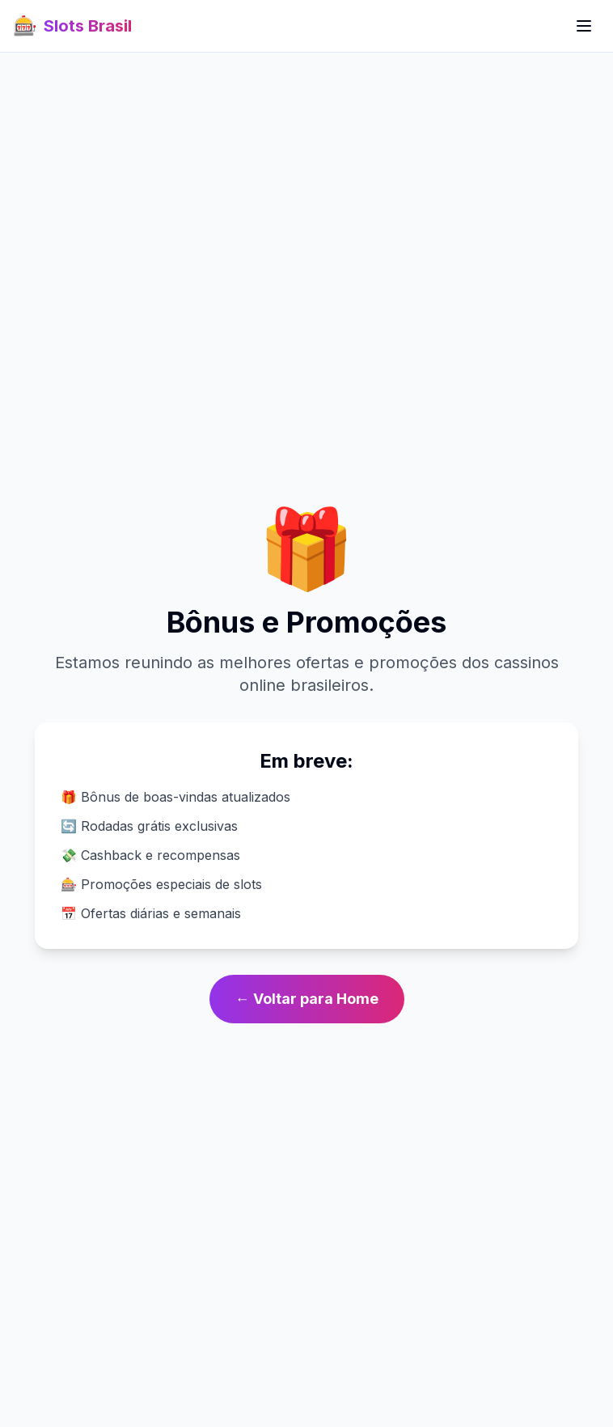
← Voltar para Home (306, 998)
